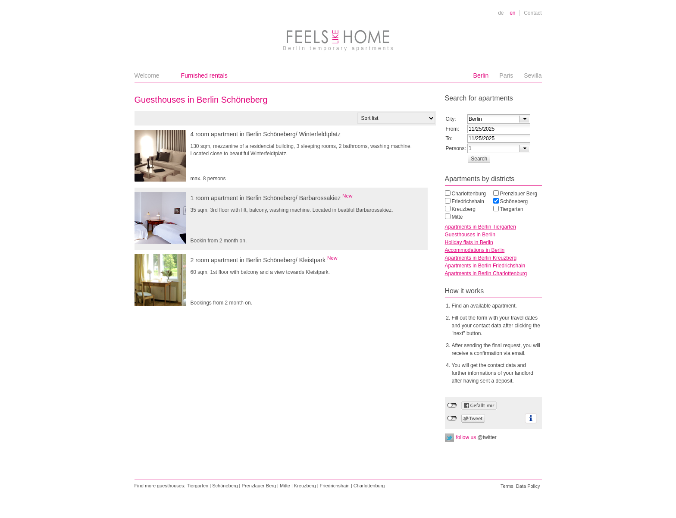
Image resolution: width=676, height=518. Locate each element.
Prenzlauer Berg (519, 194)
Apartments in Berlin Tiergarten (480, 227)
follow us (476, 437)
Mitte (457, 217)
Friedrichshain (468, 201)
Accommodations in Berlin (475, 250)
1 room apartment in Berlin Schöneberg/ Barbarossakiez (272, 197)
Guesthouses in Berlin (470, 235)
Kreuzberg (464, 209)
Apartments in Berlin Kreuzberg (481, 258)
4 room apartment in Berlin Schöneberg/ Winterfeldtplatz (266, 134)
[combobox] (498, 119)
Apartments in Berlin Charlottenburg (486, 273)
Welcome (147, 75)
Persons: (456, 148)
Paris (506, 75)
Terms (507, 486)
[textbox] (490, 119)
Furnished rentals (204, 75)
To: (449, 138)
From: (452, 129)
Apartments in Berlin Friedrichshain (485, 266)
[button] (479, 159)
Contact (532, 13)
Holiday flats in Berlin (469, 242)
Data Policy (528, 486)
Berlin (481, 75)
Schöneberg (514, 201)
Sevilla (532, 75)
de (501, 13)
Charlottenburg (469, 194)
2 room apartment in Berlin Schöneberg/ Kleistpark (264, 259)
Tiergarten (511, 209)
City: (451, 119)
